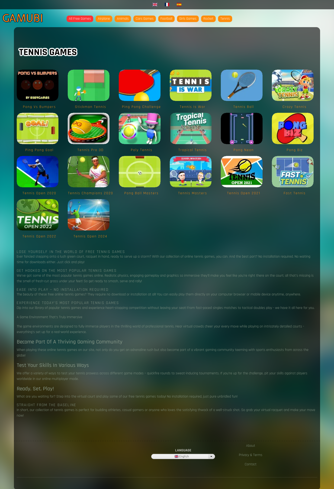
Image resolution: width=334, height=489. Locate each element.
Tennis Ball (243, 106)
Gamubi (22, 18)
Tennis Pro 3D (90, 150)
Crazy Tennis (295, 106)
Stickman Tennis (90, 106)
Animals (123, 18)
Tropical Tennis (192, 150)
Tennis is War (193, 106)
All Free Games (80, 18)
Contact (251, 464)
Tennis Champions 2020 (90, 193)
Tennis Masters (192, 193)
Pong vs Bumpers (39, 106)
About (250, 445)
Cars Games (145, 18)
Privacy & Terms (250, 455)
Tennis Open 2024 (90, 236)
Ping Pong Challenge (141, 106)
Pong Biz (295, 150)
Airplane (104, 18)
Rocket (208, 18)
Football (166, 18)
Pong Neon (244, 150)
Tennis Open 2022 (39, 236)
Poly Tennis (141, 150)
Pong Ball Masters (141, 193)
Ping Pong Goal (39, 150)
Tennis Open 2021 (243, 193)
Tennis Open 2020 (39, 193)
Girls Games (187, 18)
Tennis (225, 18)
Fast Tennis (295, 193)
